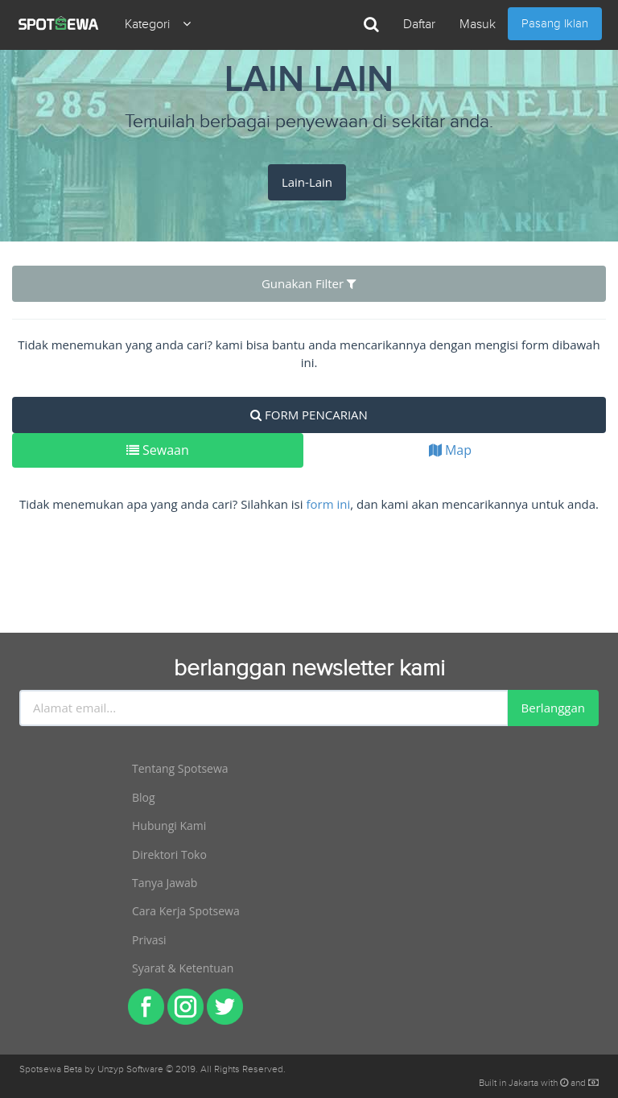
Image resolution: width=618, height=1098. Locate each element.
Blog (143, 797)
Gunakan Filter (309, 283)
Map (450, 450)
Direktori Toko (169, 854)
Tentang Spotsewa (180, 768)
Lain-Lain (307, 182)
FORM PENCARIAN (309, 415)
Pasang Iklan (554, 24)
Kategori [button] (158, 24)
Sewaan (157, 450)
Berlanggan (553, 708)
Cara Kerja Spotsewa (186, 910)
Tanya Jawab (164, 882)
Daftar (419, 24)
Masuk (477, 24)
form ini (328, 504)
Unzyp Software (130, 1069)
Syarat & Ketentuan (182, 968)
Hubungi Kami (169, 825)
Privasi (149, 939)
